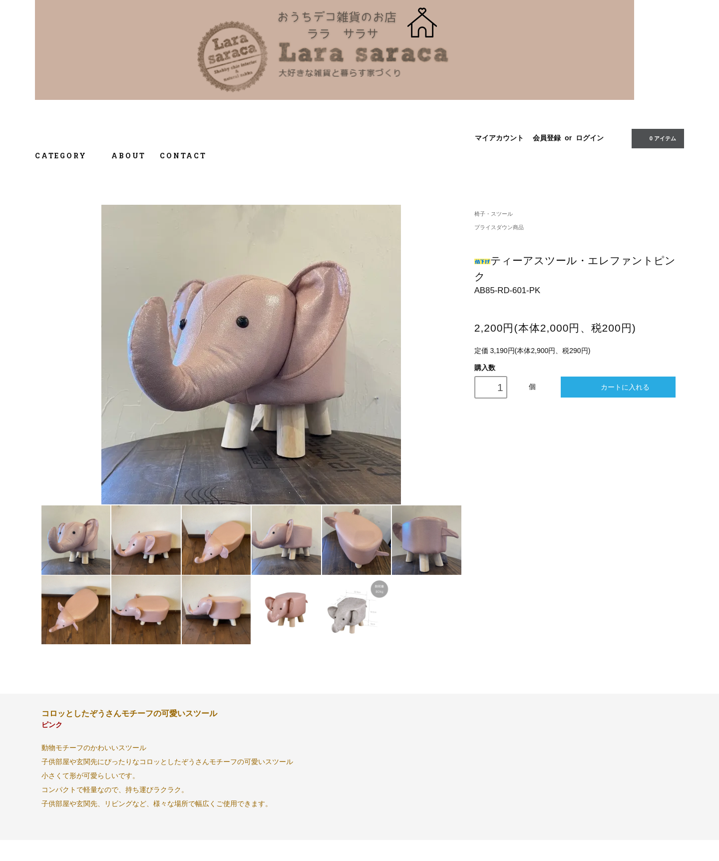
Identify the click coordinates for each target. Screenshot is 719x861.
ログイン (590, 138)
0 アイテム (657, 138)
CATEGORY (66, 155)
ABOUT (128, 155)
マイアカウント (499, 138)
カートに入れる (618, 387)
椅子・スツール (493, 214)
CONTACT (183, 155)
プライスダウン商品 (499, 227)
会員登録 (547, 138)
